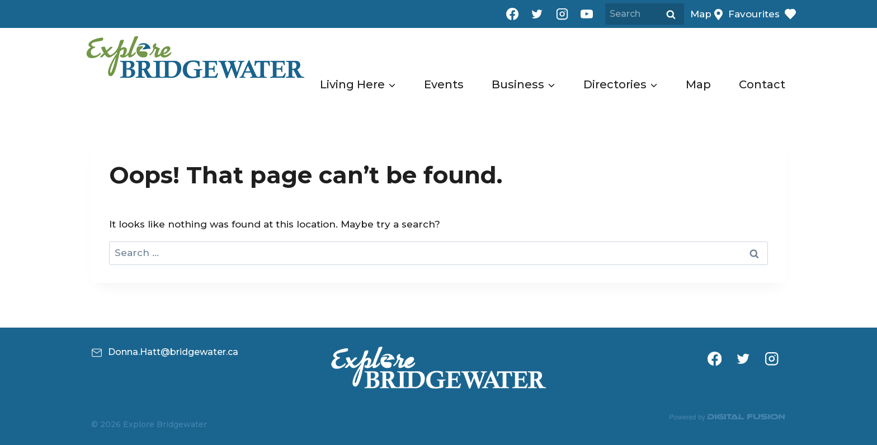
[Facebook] (512, 14)
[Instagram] (562, 14)
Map (698, 84)
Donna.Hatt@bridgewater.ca (173, 352)
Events (444, 84)
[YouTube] (586, 14)
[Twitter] (537, 14)
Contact (762, 84)
